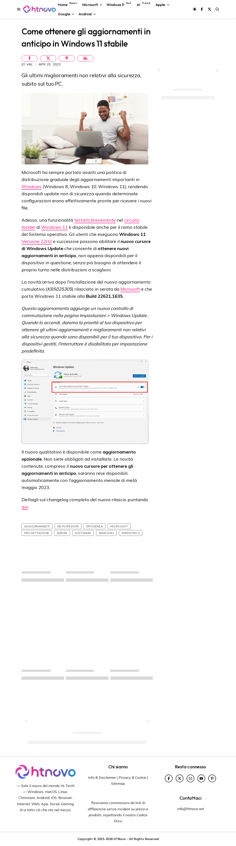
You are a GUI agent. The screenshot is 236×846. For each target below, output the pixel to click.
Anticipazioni (68, 526)
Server (62, 533)
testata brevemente (95, 220)
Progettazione (36, 533)
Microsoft (130, 289)
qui (25, 506)
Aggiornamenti (37, 526)
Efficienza (94, 526)
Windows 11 (54, 227)
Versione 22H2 (37, 241)
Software (83, 533)
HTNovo (120, 839)
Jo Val (28, 64)
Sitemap (118, 783)
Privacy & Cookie (132, 777)
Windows (31, 186)
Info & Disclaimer (102, 777)
